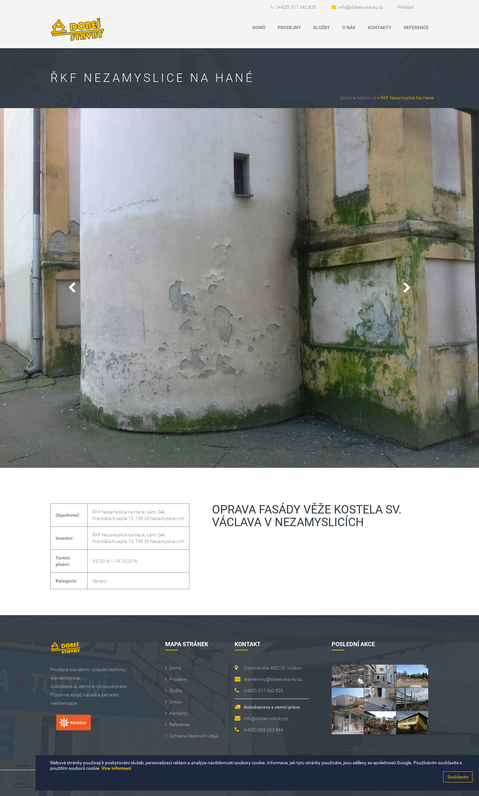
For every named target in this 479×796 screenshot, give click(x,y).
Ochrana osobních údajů (194, 735)
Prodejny (289, 27)
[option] (239, 288)
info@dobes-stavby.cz (361, 7)
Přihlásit (406, 7)
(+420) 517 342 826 (296, 7)
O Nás (349, 27)
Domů (258, 27)
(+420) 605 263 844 (263, 729)
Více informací (116, 768)
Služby (321, 27)
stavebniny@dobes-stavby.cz (273, 679)
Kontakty (379, 27)
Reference (416, 27)
